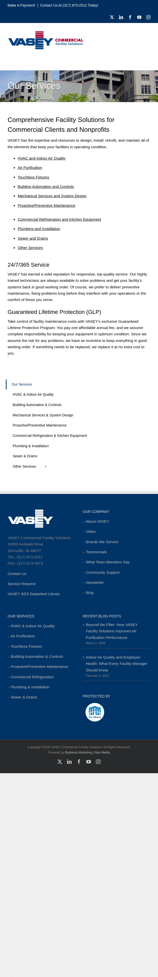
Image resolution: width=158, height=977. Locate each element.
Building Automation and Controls (46, 186)
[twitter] (112, 17)
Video (91, 531)
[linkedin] (121, 17)
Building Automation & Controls (37, 656)
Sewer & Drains (24, 697)
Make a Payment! (21, 5)
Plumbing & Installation (30, 687)
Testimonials (96, 552)
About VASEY (97, 521)
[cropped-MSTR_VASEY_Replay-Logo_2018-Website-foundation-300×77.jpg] (46, 32)
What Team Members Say (108, 562)
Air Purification (30, 167)
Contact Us (17, 573)
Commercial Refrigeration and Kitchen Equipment (59, 219)
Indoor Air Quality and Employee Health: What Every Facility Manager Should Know (116, 663)
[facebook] (130, 17)
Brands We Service (102, 542)
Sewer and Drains (33, 238)
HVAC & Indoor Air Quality (33, 626)
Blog (90, 592)
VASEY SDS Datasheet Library (34, 594)
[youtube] (139, 17)
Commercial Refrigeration (32, 677)
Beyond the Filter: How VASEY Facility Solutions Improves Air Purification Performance (112, 631)
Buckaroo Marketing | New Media (87, 752)
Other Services (30, 247)
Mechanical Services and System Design (52, 196)
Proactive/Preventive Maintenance (46, 205)
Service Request (21, 584)
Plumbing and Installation (39, 229)
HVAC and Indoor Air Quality (42, 158)
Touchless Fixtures (33, 177)
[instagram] (148, 17)
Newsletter (95, 582)
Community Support (103, 572)
